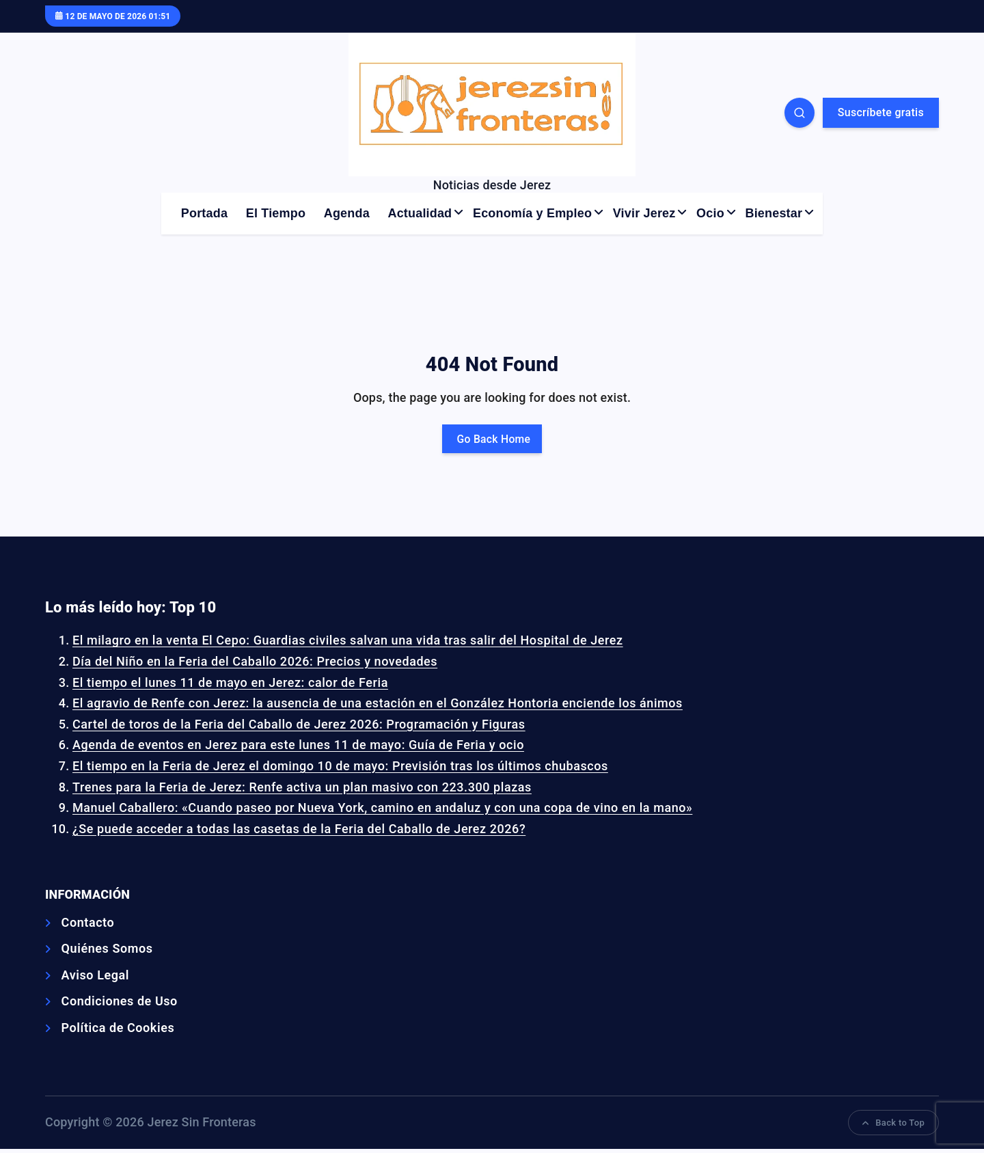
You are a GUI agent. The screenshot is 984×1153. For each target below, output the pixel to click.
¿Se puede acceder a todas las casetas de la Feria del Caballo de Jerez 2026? (289, 830)
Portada (204, 213)
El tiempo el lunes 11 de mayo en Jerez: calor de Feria (223, 684)
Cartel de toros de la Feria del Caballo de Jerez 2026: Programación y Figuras (288, 725)
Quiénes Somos (105, 950)
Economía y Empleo (532, 213)
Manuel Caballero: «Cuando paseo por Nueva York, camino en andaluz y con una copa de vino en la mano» (369, 809)
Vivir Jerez (644, 213)
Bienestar (774, 213)
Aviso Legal (93, 977)
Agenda (347, 213)
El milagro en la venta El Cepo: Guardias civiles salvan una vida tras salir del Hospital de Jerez (334, 642)
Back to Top (894, 1126)
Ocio (710, 213)
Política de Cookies (115, 1030)
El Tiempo (275, 213)
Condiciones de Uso (116, 1003)
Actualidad (419, 213)
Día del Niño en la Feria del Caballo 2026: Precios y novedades (246, 663)
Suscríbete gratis (881, 112)
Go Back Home (492, 439)
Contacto (86, 924)
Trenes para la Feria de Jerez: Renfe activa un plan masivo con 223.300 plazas (291, 788)
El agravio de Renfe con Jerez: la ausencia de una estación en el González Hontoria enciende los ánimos (364, 705)
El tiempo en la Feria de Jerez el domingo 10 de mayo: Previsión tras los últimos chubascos (328, 768)
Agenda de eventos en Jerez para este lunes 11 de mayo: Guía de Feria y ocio (288, 747)
